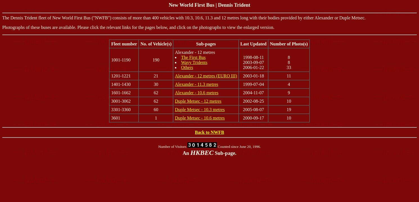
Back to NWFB (209, 132)
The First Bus (193, 57)
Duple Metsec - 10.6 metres (200, 118)
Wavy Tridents (194, 62)
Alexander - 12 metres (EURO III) (206, 76)
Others (187, 67)
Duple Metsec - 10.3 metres (200, 109)
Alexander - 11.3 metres (196, 84)
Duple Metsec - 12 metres (198, 101)
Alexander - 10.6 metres (196, 92)
